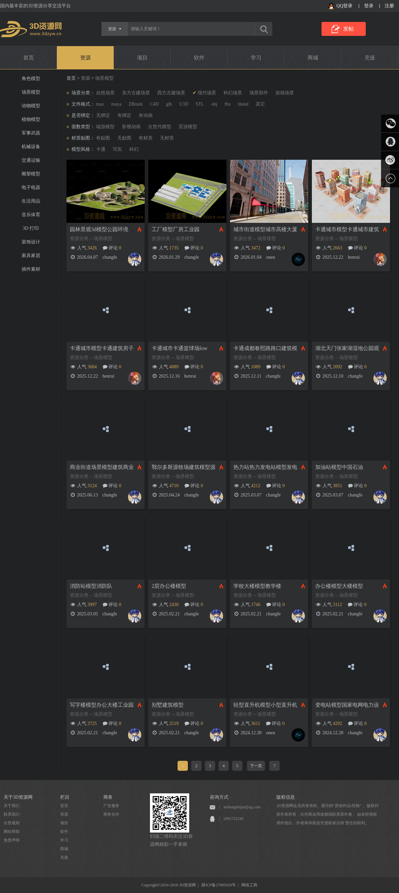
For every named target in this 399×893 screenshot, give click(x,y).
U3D (183, 104)
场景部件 (258, 92)
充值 (369, 57)
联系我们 (12, 814)
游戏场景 (284, 92)
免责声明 (12, 840)
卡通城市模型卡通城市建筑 (347, 229)
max (100, 104)
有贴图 (103, 137)
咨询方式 (219, 797)
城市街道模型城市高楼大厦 (265, 229)
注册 (389, 5)
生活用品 (31, 201)
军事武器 (31, 133)
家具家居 (31, 255)
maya (116, 104)
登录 (368, 5)
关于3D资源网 (18, 797)
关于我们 (12, 805)
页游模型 (188, 126)
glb (169, 104)
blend (243, 104)
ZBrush (136, 104)
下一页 (256, 765)
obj (214, 104)
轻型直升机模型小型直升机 (265, 705)
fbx (227, 104)
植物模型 (31, 119)
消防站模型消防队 (91, 586)
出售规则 (12, 823)
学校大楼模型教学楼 (257, 586)
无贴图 (124, 137)
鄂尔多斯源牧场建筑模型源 (183, 467)
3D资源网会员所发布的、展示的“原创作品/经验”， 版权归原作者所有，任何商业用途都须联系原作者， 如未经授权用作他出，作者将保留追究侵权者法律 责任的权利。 (327, 814)
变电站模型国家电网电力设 (347, 705)
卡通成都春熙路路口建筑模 (265, 348)
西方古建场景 (171, 92)
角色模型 (31, 78)
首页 (28, 57)
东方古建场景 (136, 92)
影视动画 (131, 126)
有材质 (146, 137)
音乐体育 (31, 214)
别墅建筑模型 (168, 705)
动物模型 (31, 105)
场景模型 (31, 92)
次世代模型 (159, 126)
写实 (117, 149)
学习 (256, 57)
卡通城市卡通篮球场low (179, 348)
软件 (199, 57)
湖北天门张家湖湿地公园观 (347, 348)
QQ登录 (344, 5)
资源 (85, 57)
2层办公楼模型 (169, 586)
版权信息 (285, 797)
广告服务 (111, 805)
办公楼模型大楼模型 (339, 586)
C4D (154, 104)
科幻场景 (232, 92)
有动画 (146, 115)
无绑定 (103, 115)
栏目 (64, 797)
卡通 (100, 149)
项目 (142, 57)
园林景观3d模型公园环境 (99, 229)
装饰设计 (31, 241)
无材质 (167, 137)
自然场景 (105, 92)
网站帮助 (12, 831)
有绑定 (124, 115)
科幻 (134, 149)
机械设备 (31, 146)
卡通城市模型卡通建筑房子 (102, 348)
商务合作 (111, 814)
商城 (313, 57)
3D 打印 (31, 228)
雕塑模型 (31, 173)
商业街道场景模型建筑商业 (102, 467)
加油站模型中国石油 (339, 467)
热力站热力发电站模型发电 (265, 467)
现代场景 (207, 92)
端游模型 (105, 126)
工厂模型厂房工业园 (176, 229)
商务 (108, 797)
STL (200, 104)
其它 (260, 104)
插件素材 (31, 269)
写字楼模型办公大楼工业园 (102, 705)
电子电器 (31, 187)
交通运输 (31, 160)
